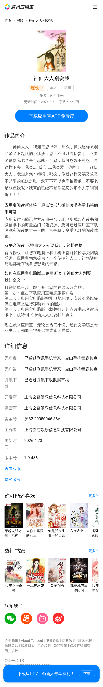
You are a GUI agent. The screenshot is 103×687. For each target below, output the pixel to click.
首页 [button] (8, 21)
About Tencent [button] (32, 641)
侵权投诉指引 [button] (80, 646)
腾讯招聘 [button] (85, 641)
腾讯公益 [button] (11, 646)
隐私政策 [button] (13, 479)
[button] (19, 7)
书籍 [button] (20, 21)
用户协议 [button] (11, 651)
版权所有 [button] (28, 646)
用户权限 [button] (44, 646)
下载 (86, 674)
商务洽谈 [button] (69, 641)
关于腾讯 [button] (11, 641)
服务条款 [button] (52, 641)
